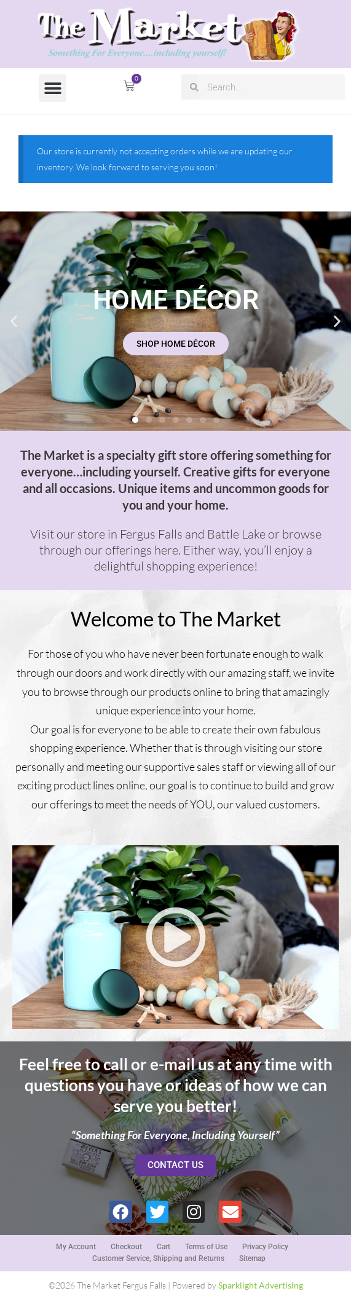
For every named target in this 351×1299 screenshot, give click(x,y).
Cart (163, 1246)
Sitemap (252, 1258)
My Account (76, 1246)
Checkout (126, 1246)
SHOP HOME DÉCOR (175, 344)
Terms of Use (206, 1246)
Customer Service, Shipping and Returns (158, 1258)
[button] (52, 88)
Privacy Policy (265, 1246)
